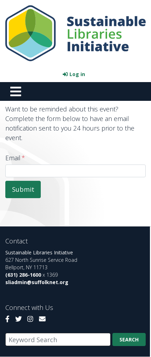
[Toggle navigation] (15, 91)
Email (13, 158)
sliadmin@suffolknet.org (36, 282)
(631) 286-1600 (23, 274)
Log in (77, 74)
